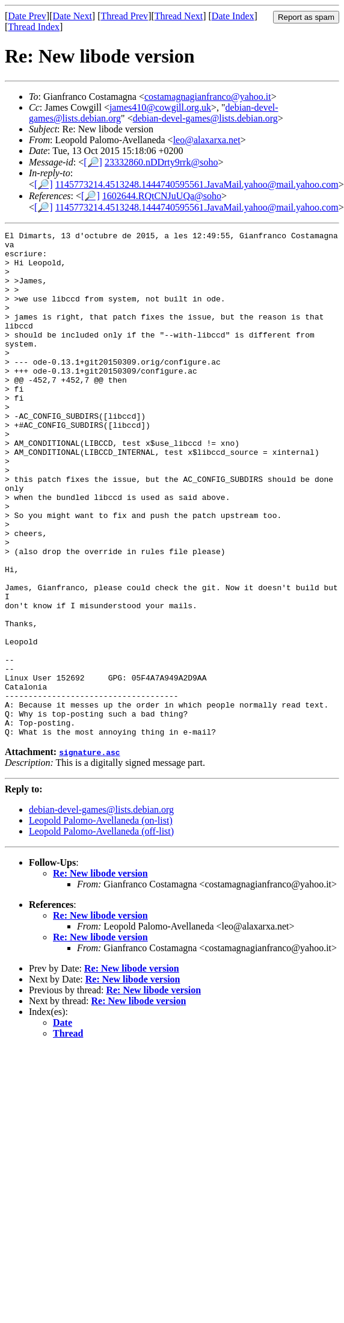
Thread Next (179, 16)
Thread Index (34, 27)
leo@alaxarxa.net (207, 140)
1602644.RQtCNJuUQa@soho (161, 196)
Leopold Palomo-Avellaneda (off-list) (101, 932)
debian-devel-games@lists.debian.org (205, 118)
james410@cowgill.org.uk (160, 107)
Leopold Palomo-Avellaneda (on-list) (101, 921)
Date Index (233, 16)
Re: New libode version (100, 974)
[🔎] (93, 162)
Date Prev (27, 16)
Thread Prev (124, 16)
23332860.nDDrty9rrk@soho (161, 162)
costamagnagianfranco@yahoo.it (207, 96)
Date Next (72, 16)
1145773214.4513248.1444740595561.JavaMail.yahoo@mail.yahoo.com (197, 184)
